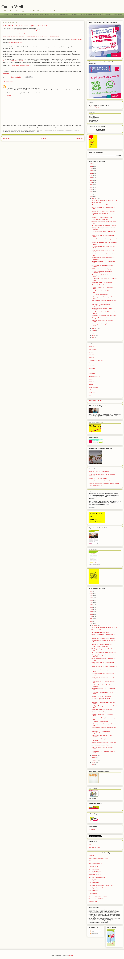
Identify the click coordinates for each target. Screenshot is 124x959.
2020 (91, 177)
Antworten (9, 95)
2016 (91, 187)
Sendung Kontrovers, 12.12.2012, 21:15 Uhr (13, 30)
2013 (91, 194)
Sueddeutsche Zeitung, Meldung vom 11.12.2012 (21, 33)
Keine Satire (92, 368)
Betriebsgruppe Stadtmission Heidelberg (99, 858)
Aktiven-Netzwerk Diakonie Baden (98, 861)
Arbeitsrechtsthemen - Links (19, 14)
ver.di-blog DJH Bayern (95, 871)
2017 (91, 184)
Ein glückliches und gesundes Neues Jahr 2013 (104, 200)
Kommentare (94, 933)
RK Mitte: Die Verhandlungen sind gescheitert (104, 284)
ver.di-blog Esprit (93, 893)
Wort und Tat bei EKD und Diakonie (98, 478)
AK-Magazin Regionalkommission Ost (101, 318)
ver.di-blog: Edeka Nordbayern (97, 877)
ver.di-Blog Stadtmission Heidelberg (98, 896)
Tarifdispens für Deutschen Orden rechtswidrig (104, 315)
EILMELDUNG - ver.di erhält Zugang (101, 269)
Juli (93, 337)
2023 (91, 171)
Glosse (90, 363)
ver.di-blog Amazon (94, 869)
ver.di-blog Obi (92, 880)
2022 (91, 173)
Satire (90, 379)
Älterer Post (79, 138)
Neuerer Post (7, 138)
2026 (91, 164)
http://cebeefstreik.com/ (76, 39)
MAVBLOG (91, 855)
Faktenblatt (91, 354)
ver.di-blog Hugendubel (95, 874)
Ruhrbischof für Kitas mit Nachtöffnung (102, 217)
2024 (91, 168)
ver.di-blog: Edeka (93, 866)
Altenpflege (74, 14)
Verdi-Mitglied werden (94, 847)
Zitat (90, 395)
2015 (91, 189)
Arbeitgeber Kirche (37, 30)
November (95, 328)
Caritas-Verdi (12, 6)
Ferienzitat (91, 357)
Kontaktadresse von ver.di (15, 42)
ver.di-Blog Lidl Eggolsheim (96, 898)
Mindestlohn (92, 373)
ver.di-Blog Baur (93, 901)
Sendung (91, 384)
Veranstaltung (92, 392)
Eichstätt (91, 352)
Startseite (6, 14)
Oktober (94, 330)
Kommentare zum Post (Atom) (45, 144)
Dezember (95, 198)
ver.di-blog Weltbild (94, 882)
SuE (90, 390)
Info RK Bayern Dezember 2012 (100, 219)
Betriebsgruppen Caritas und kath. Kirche (91, 14)
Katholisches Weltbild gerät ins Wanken (102, 282)
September (95, 333)
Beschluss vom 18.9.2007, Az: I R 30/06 (13, 60)
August (94, 335)
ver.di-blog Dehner (93, 890)
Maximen (91, 371)
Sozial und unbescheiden (95, 863)
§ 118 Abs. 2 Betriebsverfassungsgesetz (20, 65)
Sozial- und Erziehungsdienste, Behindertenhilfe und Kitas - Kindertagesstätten (49, 14)
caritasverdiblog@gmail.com (96, 106)
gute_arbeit (91, 365)
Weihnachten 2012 (96, 202)
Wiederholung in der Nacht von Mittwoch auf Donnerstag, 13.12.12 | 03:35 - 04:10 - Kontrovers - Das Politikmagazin (31, 36)
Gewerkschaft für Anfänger (96, 360)
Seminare (91, 381)
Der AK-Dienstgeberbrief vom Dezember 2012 (104, 225)
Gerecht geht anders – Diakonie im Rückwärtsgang (102, 481)
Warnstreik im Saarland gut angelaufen (99, 471)
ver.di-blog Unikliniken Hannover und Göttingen (101, 885)
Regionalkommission (94, 376)
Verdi (90, 844)
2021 (91, 175)
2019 (91, 180)
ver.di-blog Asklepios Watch (96, 888)
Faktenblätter (107, 14)
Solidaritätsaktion (93, 387)
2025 (91, 166)
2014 (91, 191)
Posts (92, 931)
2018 (91, 182)
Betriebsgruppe (93, 349)
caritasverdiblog (11, 86)
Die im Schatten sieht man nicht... (100, 205)
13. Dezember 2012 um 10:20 (23, 86)
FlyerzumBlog (6, 73)
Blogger (71, 955)
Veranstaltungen (118, 14)
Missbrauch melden (95, 400)
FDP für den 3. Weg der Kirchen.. (100, 294)
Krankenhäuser (8, 17)
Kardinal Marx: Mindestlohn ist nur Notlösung (103, 211)
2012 (91, 196)
